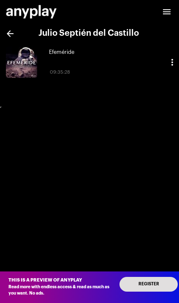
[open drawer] (167, 12)
